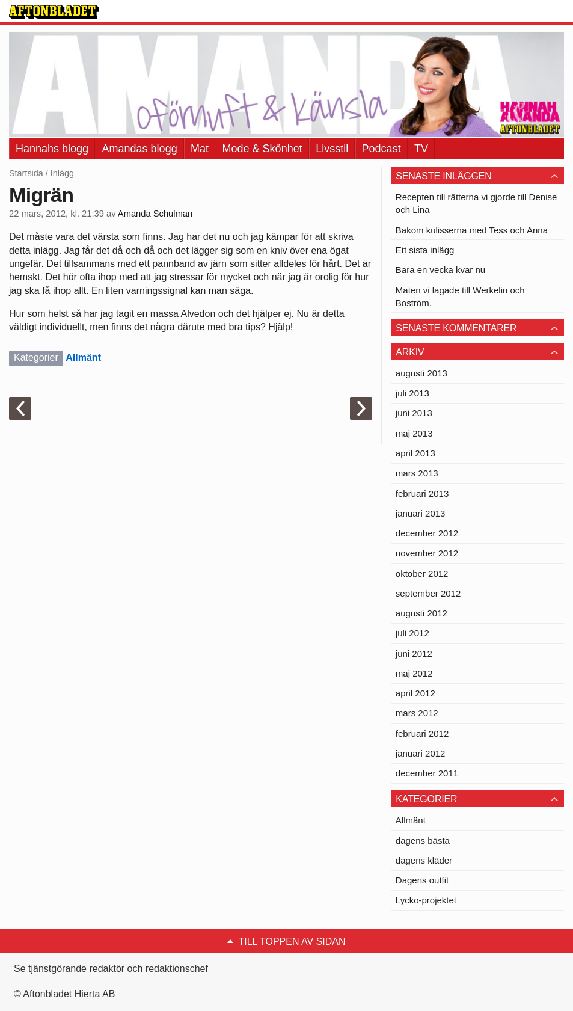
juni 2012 (414, 653)
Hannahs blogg (52, 149)
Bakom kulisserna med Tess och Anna (472, 230)
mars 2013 (417, 473)
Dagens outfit (422, 880)
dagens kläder (424, 860)
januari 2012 (421, 753)
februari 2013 (422, 493)
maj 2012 (414, 673)
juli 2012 (412, 633)
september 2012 (428, 593)
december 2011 (427, 773)
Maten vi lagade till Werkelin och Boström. (460, 296)
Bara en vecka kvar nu (440, 270)
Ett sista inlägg (425, 250)
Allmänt (83, 357)
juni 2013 (414, 413)
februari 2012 (422, 733)
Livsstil (332, 149)
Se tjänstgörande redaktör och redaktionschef (111, 968)
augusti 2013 (421, 373)
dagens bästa (423, 840)
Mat (200, 149)
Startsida (26, 173)
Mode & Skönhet (262, 149)
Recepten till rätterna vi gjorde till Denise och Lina (476, 203)
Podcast (381, 149)
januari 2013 (421, 513)
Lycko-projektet (426, 900)
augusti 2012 (421, 613)
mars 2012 (417, 713)
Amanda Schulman (155, 213)
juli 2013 (412, 393)
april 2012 (415, 693)
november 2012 (427, 553)
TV (421, 149)
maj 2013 (414, 433)
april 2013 (415, 453)
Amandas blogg (139, 149)
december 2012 (427, 533)
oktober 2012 (422, 573)
